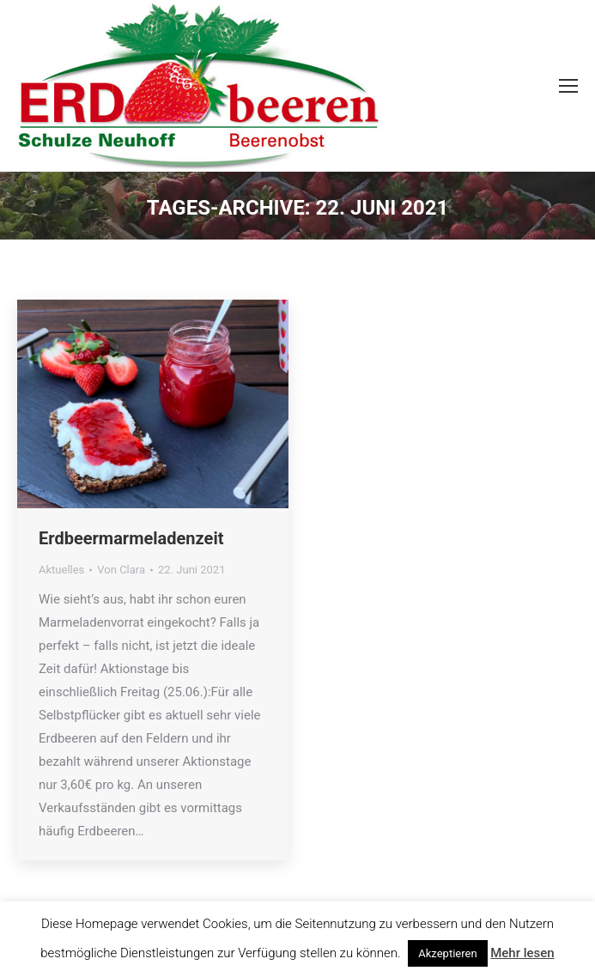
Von (121, 569)
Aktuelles (61, 569)
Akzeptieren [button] (447, 953)
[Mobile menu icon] (568, 85)
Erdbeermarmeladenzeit (131, 538)
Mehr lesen (522, 953)
